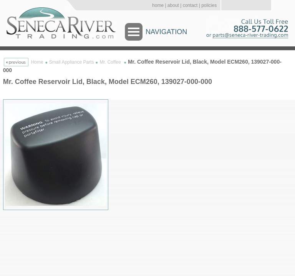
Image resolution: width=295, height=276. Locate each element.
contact (190, 5)
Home (37, 62)
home (158, 5)
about (173, 5)
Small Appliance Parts (71, 62)
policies (209, 5)
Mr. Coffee (110, 62)
